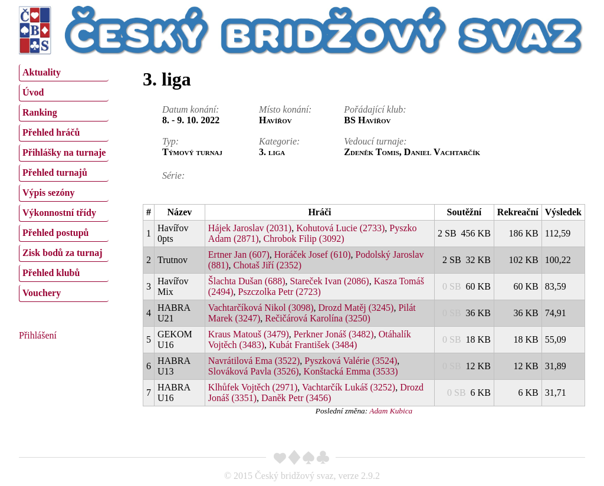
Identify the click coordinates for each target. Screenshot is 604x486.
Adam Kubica (390, 410)
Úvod (33, 92)
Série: (173, 175)
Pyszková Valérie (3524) (350, 361)
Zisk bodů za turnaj (62, 253)
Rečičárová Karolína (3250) (317, 318)
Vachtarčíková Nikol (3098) (261, 308)
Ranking (39, 112)
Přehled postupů (55, 233)
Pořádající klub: (375, 109)
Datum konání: (190, 109)
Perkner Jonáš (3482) (334, 334)
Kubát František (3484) (313, 345)
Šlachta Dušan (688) (246, 281)
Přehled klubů (51, 273)
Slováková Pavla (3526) (253, 371)
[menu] (64, 181)
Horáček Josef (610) (312, 254)
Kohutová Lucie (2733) (340, 228)
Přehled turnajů (54, 173)
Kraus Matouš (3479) (248, 334)
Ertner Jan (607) (239, 254)
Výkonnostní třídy (59, 213)
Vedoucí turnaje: (375, 141)
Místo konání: (285, 109)
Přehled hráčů (51, 132)
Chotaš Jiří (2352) (268, 265)
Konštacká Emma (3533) (351, 371)
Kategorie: (279, 141)
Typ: (170, 141)
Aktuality (41, 72)
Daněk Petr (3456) (296, 398)
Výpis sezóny (48, 193)
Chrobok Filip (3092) (304, 239)
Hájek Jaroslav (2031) (249, 228)
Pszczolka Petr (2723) (279, 292)
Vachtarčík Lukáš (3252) (348, 387)
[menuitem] (64, 72)
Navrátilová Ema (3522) (254, 361)
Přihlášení (38, 335)
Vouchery (41, 293)
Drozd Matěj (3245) (355, 308)
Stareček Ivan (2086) (329, 281)
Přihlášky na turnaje (64, 152)
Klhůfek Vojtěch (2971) (252, 387)
